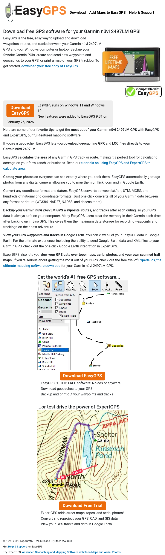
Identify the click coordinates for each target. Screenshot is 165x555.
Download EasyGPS (20, 110)
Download (78, 12)
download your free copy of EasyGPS (49, 66)
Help (141, 12)
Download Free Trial (82, 505)
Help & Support (17, 546)
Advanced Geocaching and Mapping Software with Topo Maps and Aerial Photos (71, 552)
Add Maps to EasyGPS (107, 12)
